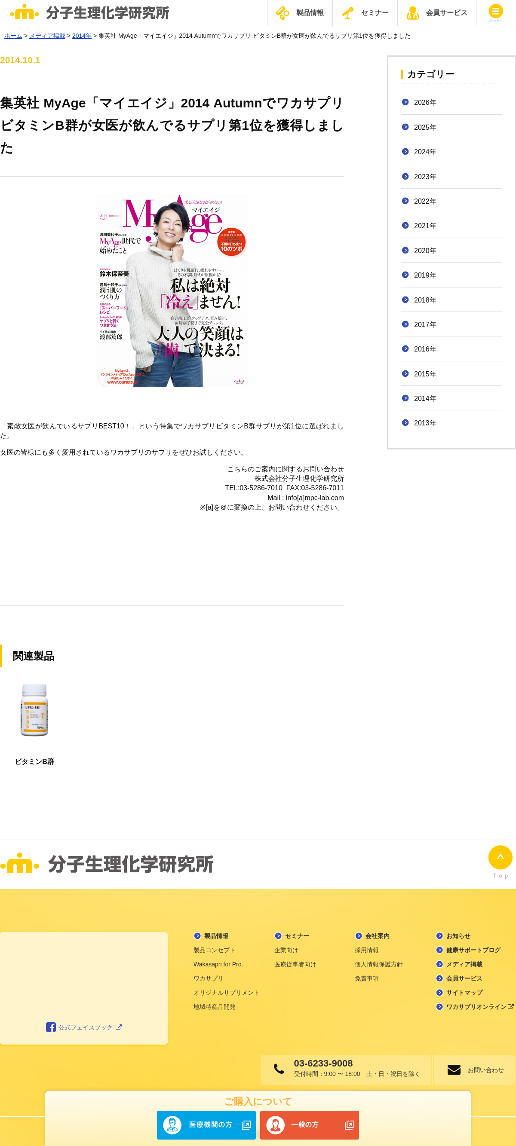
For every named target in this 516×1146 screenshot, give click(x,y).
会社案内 (378, 929)
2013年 (425, 423)
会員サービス (436, 13)
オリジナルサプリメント (227, 986)
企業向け (286, 944)
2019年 (425, 275)
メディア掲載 (464, 958)
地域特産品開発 (215, 1000)
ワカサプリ (209, 972)
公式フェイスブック (84, 1021)
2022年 (425, 201)
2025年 (425, 127)
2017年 (425, 324)
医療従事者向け (295, 958)
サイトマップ (464, 986)
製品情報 (300, 13)
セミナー (365, 13)
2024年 (425, 152)
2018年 (425, 300)
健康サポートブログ (473, 944)
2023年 (425, 176)
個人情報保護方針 (379, 958)
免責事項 (367, 972)
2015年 (425, 374)
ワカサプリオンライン (480, 1000)
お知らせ (458, 929)
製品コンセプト (215, 944)
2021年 (425, 225)
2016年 (425, 349)
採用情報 (367, 944)
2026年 (425, 102)
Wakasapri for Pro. (218, 958)
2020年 (425, 250)
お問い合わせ (484, 1063)
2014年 (425, 398)
